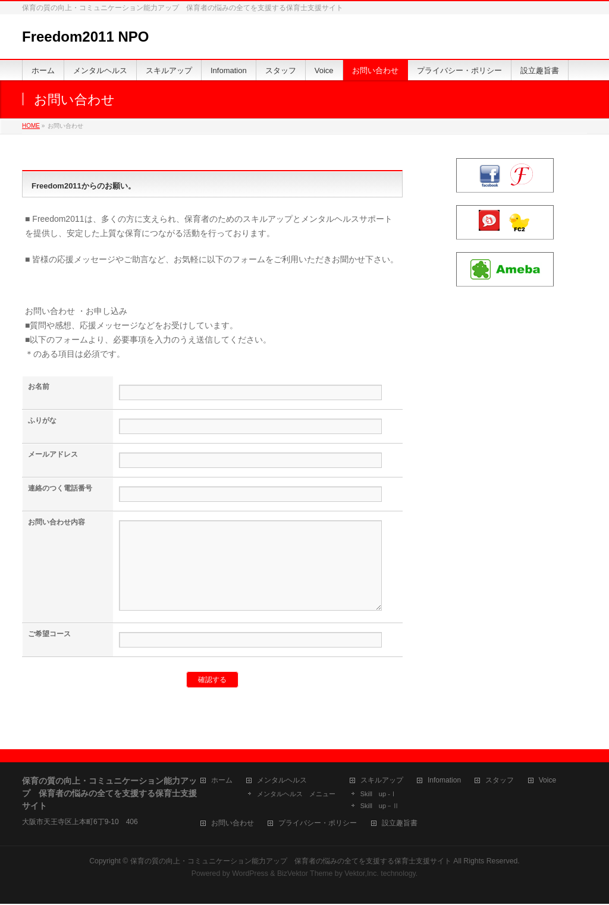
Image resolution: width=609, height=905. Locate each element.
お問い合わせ (232, 824)
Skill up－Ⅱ (379, 806)
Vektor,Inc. (361, 875)
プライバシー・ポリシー (317, 824)
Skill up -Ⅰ (378, 795)
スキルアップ (381, 781)
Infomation (444, 781)
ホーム (222, 781)
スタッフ (499, 781)
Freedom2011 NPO (85, 37)
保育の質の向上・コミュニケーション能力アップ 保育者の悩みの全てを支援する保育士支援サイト (290, 862)
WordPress (250, 875)
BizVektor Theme (305, 875)
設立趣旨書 (399, 824)
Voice (547, 781)
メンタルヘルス (282, 781)
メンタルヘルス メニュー (296, 795)
